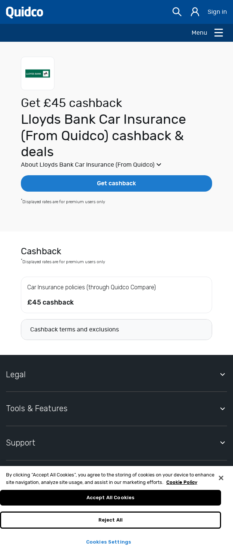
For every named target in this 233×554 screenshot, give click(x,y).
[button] (116, 164)
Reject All (110, 522)
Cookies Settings (108, 544)
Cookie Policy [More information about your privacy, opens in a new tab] (181, 485)
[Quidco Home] (24, 12)
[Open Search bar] (177, 12)
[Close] (221, 481)
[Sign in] (195, 12)
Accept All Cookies (110, 500)
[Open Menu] (208, 33)
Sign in (217, 12)
